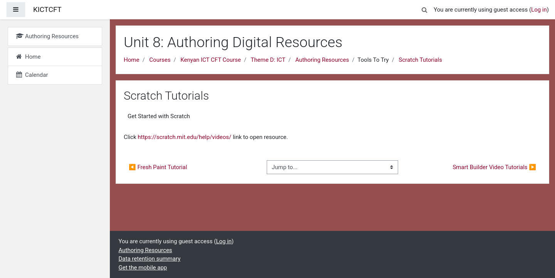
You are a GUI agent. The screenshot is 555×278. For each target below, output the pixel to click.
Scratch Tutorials (420, 59)
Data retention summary (150, 258)
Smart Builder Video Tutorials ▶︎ (494, 167)
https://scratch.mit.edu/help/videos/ (184, 137)
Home (131, 59)
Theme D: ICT (268, 59)
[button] (424, 9)
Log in (539, 9)
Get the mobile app (143, 267)
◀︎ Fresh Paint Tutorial (158, 167)
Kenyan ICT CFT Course (210, 59)
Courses (159, 59)
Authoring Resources (322, 59)
